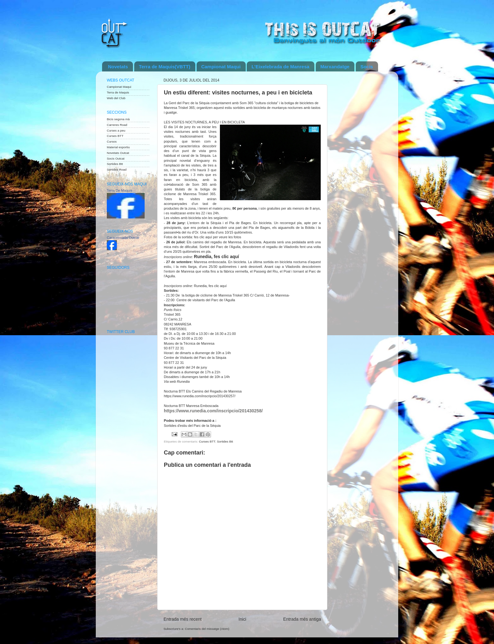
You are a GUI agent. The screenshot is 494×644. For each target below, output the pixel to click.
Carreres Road (117, 125)
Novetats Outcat (118, 153)
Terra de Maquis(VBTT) (164, 66)
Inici (242, 619)
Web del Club (116, 98)
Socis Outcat (115, 158)
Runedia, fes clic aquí (216, 256)
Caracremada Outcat (123, 238)
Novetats (118, 66)
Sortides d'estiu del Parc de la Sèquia (192, 425)
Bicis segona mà (118, 119)
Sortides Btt (225, 441)
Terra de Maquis (118, 92)
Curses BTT (207, 441)
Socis (366, 66)
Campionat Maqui (221, 66)
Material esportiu (118, 147)
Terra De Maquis (119, 190)
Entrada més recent (183, 619)
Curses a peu (116, 130)
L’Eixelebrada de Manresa (280, 66)
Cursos (112, 141)
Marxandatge (335, 66)
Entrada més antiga (302, 619)
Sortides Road (117, 169)
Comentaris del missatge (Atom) (207, 628)
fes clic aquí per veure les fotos (217, 237)
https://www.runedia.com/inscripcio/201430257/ (199, 396)
